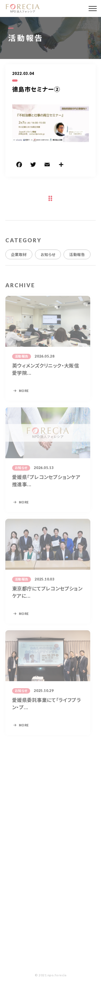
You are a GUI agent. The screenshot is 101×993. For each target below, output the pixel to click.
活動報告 (77, 258)
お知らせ (48, 258)
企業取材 (19, 258)
